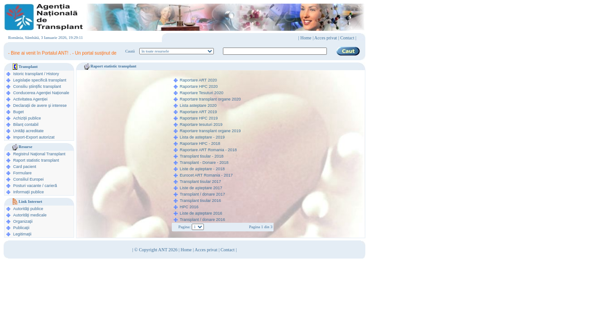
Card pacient (24, 166)
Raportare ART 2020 (198, 80)
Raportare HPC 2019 (199, 118)
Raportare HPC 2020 (199, 86)
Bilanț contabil (25, 124)
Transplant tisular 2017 (200, 181)
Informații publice (28, 192)
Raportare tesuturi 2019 (201, 124)
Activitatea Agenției (30, 99)
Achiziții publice (27, 118)
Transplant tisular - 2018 (202, 156)
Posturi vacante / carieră (35, 185)
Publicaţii (21, 227)
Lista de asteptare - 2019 (202, 137)
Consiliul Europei (28, 179)
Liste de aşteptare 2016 (201, 213)
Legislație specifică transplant (39, 80)
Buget (18, 112)
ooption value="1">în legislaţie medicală (176, 51)
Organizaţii (23, 221)
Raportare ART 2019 (198, 112)
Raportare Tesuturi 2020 (201, 93)
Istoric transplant (28, 74)
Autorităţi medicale (30, 215)
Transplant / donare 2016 (202, 219)
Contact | (348, 37)
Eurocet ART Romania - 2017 (206, 175)
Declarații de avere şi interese (40, 105)
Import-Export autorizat (34, 137)
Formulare (22, 173)
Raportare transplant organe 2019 (210, 131)
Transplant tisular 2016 (200, 200)
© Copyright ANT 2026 (156, 249)
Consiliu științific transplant (37, 86)
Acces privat (325, 37)
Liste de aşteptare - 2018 (202, 169)
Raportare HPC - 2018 (200, 143)
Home (305, 37)
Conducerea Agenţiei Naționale (41, 93)
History (53, 74)
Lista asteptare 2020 (198, 105)
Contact (228, 249)
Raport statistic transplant (36, 160)
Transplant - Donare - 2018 (204, 162)
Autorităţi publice (28, 208)
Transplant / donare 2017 (202, 194)
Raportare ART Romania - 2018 (208, 150)
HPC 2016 (189, 207)
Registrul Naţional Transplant (39, 154)
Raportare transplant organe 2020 (210, 99)
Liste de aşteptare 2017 (201, 188)
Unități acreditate (28, 131)
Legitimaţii (22, 234)
